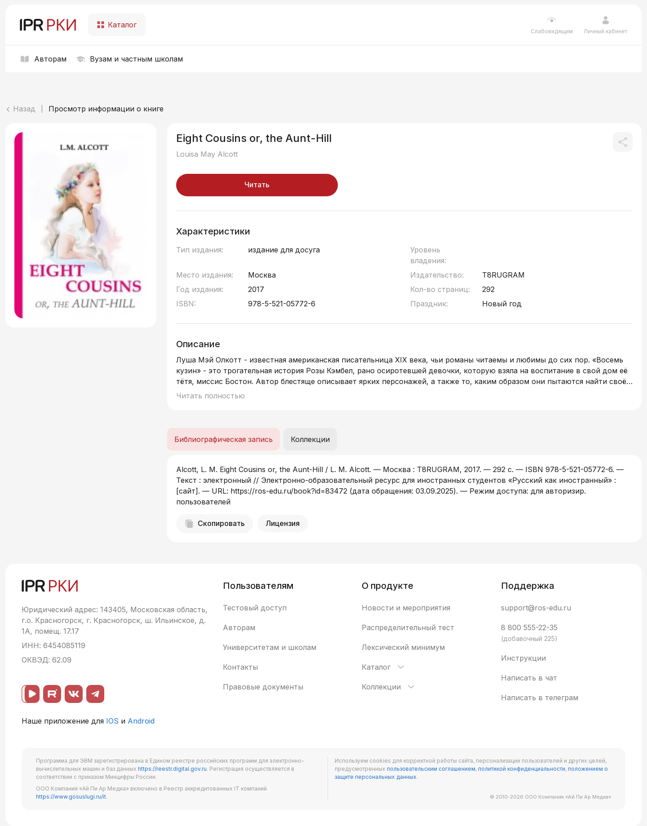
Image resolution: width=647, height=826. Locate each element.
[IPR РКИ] (48, 25)
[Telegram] (95, 694)
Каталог (384, 667)
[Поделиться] (623, 142)
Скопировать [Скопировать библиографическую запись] (214, 524)
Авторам (239, 627)
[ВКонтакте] (74, 694)
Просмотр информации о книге (106, 108)
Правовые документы (263, 686)
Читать (257, 184)
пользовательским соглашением (431, 768)
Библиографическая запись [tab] (223, 439)
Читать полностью (210, 395)
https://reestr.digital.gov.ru (172, 768)
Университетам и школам (269, 647)
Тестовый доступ (255, 607)
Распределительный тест (408, 627)
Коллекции (389, 687)
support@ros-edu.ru (536, 607)
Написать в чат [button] (529, 677)
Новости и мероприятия (406, 607)
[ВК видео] (31, 694)
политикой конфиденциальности (521, 768)
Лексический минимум (403, 647)
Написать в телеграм (539, 697)
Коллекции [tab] (310, 439)
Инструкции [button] (523, 658)
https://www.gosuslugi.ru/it (71, 796)
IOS (112, 720)
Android (141, 720)
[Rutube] (52, 694)
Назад (20, 108)
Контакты (240, 667)
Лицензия (283, 523)
